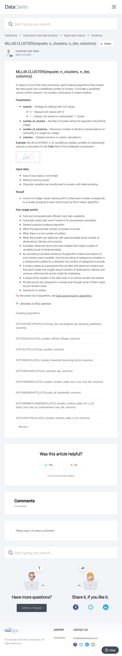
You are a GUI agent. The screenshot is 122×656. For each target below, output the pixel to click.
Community (59, 637)
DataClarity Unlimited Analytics (40, 35)
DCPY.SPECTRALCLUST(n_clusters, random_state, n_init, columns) (53, 418)
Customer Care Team (27, 51)
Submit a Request (32, 608)
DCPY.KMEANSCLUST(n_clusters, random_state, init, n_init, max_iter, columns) (59, 382)
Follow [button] (107, 43)
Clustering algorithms (28, 313)
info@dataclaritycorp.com (86, 638)
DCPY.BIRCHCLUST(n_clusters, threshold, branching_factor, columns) (54, 360)
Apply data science (74, 35)
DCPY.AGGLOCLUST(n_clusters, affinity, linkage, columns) (48, 338)
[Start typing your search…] (61, 24)
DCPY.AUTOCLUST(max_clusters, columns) (40, 349)
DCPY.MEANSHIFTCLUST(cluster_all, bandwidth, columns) (48, 392)
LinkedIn (105, 607)
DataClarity (11, 35)
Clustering (96, 35)
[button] (113, 7)
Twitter (90, 607)
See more (23, 426)
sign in (27, 530)
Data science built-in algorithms (74, 295)
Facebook (75, 607)
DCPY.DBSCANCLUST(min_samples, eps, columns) (44, 371)
